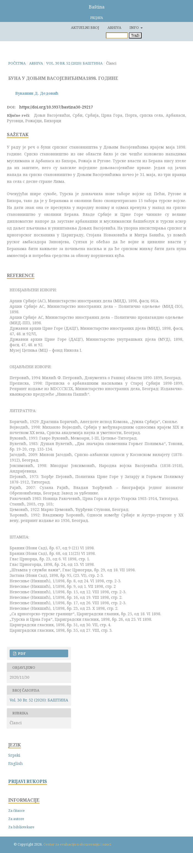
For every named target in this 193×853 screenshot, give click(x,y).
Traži (135, 35)
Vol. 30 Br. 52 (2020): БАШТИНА (74, 63)
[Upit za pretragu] (117, 35)
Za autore (16, 818)
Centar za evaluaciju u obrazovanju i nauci (77, 844)
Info (134, 27)
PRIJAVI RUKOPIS (27, 781)
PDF (21, 653)
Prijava (96, 17)
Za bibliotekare (21, 826)
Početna (17, 63)
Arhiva (114, 27)
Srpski (14, 755)
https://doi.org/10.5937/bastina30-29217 (56, 107)
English (15, 763)
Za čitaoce (16, 810)
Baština (96, 7)
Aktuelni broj (85, 27)
